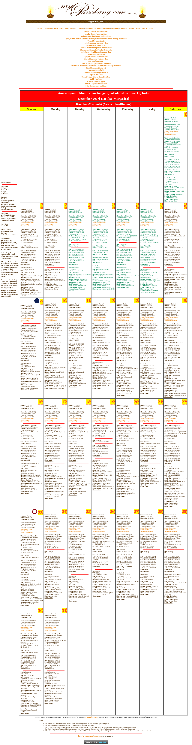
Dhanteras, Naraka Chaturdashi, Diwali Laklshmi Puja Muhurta (96, 66)
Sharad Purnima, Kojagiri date (96, 59)
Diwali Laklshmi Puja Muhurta (96, 72)
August (81, 28)
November (106, 28)
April (61, 28)
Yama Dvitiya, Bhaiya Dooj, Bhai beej (96, 77)
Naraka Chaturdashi (96, 70)
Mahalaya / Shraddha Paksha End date (96, 52)
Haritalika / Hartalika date (96, 45)
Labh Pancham (96, 79)
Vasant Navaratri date (96, 41)
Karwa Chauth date (96, 61)
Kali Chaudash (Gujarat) (96, 68)
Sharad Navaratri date (96, 54)
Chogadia (123, 28)
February (48, 28)
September (89, 28)
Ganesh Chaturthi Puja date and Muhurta (96, 48)
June (71, 28)
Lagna (131, 28)
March (55, 28)
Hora (138, 28)
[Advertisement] (35, 10)
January (40, 28)
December (115, 28)
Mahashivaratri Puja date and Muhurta (96, 36)
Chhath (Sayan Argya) (96, 81)
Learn (144, 28)
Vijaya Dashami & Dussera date (96, 57)
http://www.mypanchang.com (89, 736)
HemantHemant (51, 319)
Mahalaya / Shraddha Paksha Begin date (96, 50)
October (97, 28)
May (66, 28)
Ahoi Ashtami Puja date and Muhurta (96, 63)
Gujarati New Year (96, 75)
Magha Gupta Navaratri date (96, 34)
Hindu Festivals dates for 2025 (96, 32)
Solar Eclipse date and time (96, 86)
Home (151, 28)
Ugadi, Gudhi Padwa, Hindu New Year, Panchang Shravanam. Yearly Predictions (96, 39)
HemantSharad (170, 133)
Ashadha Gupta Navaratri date (96, 43)
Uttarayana (170, 418)
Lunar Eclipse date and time (96, 84)
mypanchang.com (96, 22)
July (75, 28)
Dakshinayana (171, 131)
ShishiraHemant (170, 421)
